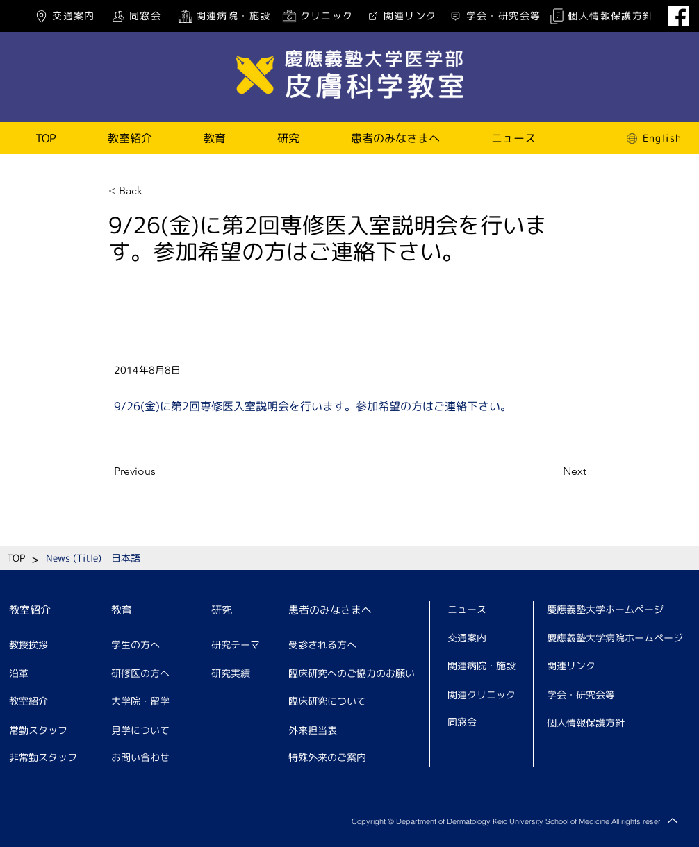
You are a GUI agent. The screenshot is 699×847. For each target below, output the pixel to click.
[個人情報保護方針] (601, 16)
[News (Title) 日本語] (93, 558)
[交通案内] (64, 16)
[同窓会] (136, 16)
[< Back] (154, 191)
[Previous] (160, 471)
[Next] (551, 471)
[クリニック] (317, 16)
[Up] (672, 820)
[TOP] (16, 558)
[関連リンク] (400, 16)
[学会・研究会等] (494, 16)
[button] (130, 138)
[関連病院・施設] (224, 16)
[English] (653, 138)
